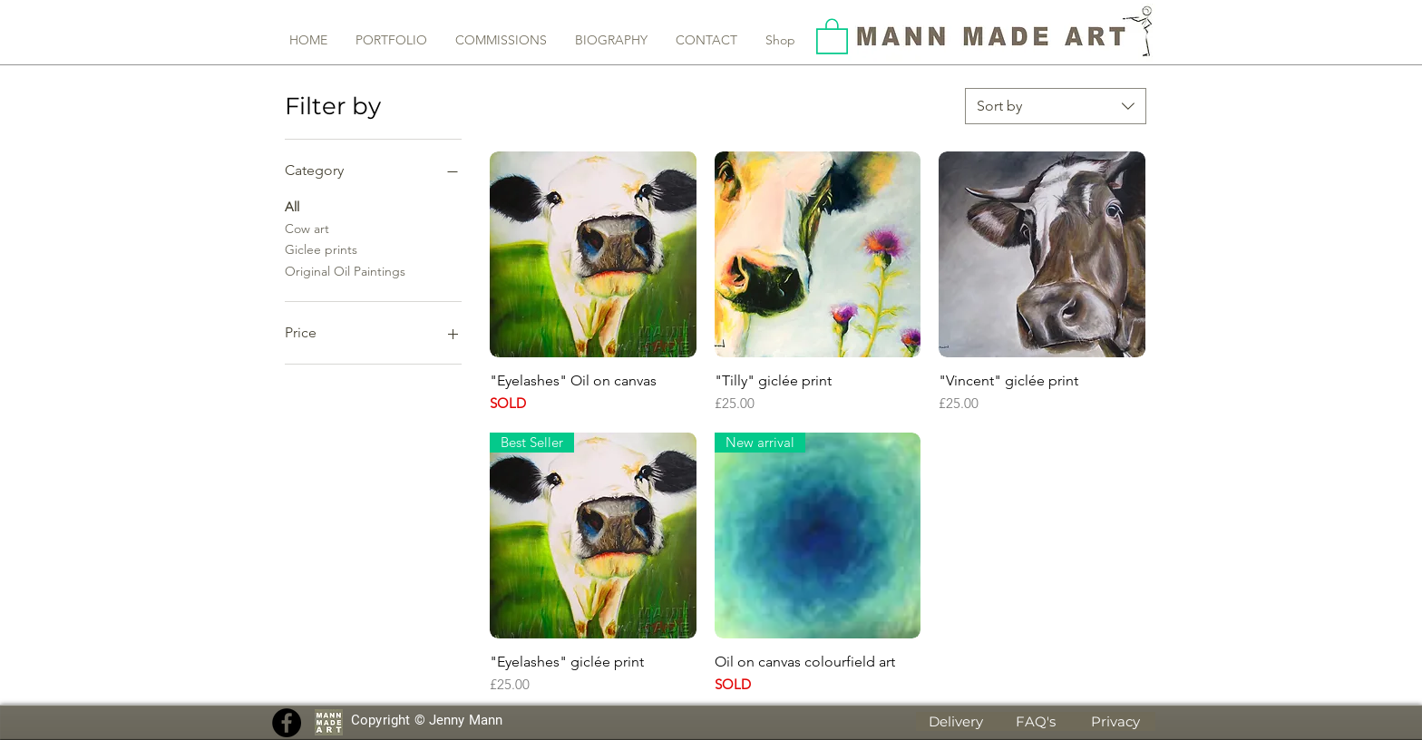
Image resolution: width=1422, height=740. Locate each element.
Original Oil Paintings (345, 270)
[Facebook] (286, 722)
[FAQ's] (1036, 721)
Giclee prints (321, 248)
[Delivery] (956, 721)
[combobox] (1055, 106)
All (292, 206)
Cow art (307, 228)
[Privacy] (1115, 721)
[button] (832, 35)
